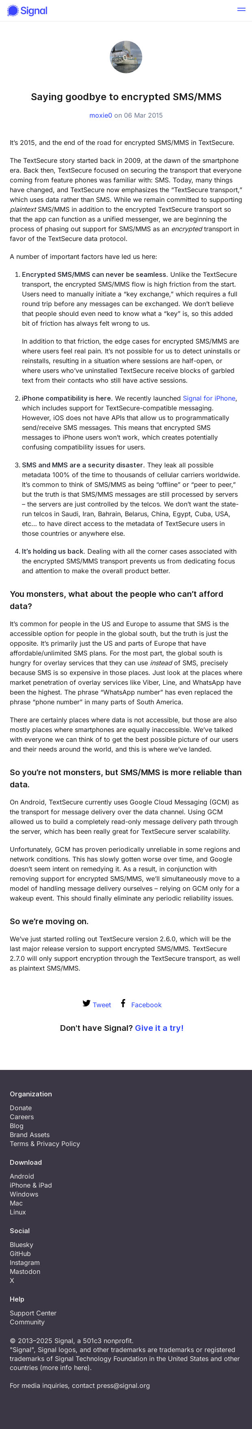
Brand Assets (30, 1135)
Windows (24, 1194)
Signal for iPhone (209, 398)
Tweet (97, 1005)
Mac (16, 1203)
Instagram (25, 1262)
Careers (22, 1117)
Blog (17, 1126)
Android (22, 1176)
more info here (64, 1367)
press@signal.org (123, 1385)
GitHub (20, 1253)
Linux (18, 1212)
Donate (21, 1108)
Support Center (33, 1313)
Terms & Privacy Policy (45, 1144)
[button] (241, 10)
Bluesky (21, 1245)
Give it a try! (159, 1028)
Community (27, 1322)
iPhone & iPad (31, 1185)
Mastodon (25, 1271)
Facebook (141, 1005)
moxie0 (100, 115)
